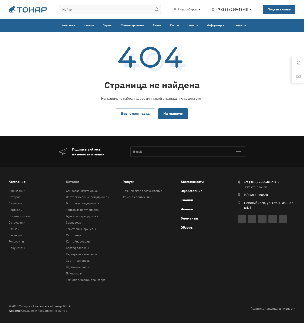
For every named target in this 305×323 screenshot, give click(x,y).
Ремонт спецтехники (137, 197)
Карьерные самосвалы (81, 254)
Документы (17, 248)
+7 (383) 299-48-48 (232, 9)
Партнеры (16, 210)
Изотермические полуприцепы (88, 197)
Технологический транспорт (85, 280)
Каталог (72, 181)
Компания (17, 181)
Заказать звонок (255, 187)
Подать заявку (279, 9)
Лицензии (15, 203)
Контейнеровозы (78, 241)
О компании (17, 191)
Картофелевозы (77, 248)
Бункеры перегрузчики (82, 216)
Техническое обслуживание (142, 191)
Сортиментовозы (78, 261)
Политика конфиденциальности (273, 308)
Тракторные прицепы (81, 229)
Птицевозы (74, 273)
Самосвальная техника (82, 191)
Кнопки (187, 200)
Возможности (192, 181)
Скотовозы (73, 235)
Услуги (128, 181)
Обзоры (187, 227)
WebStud (15, 311)
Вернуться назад (135, 113)
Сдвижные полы (77, 267)
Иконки (187, 209)
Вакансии (15, 235)
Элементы (189, 218)
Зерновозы (73, 222)
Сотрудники (17, 222)
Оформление (191, 191)
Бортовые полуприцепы (83, 203)
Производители (20, 216)
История (14, 197)
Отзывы (14, 229)
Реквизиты (16, 241)
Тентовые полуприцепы (82, 210)
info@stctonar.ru (256, 195)
